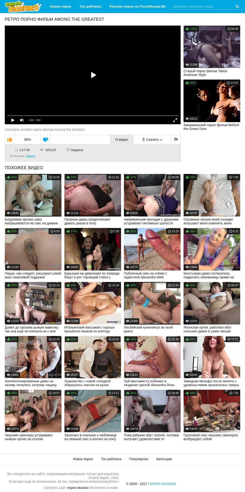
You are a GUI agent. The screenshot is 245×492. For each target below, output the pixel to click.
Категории (133, 20)
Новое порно (60, 6)
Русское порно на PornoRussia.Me (137, 6)
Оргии (30, 156)
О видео (121, 139)
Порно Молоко (162, 484)
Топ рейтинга (90, 6)
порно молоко (78, 488)
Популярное (138, 459)
